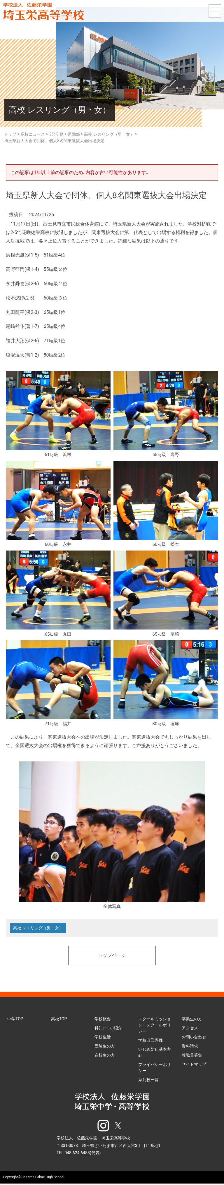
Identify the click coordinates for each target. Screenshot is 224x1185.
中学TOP (15, 1019)
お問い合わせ (194, 1038)
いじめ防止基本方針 (154, 1053)
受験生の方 (104, 1047)
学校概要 (102, 1019)
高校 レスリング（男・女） (38, 928)
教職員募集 (192, 1056)
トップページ (112, 956)
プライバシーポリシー (154, 1068)
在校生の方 (104, 1056)
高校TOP (59, 1019)
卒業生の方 (192, 1019)
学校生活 (102, 1038)
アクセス (190, 1028)
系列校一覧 (148, 1080)
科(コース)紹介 (108, 1028)
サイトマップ (194, 1065)
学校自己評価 (150, 1041)
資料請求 (190, 1047)
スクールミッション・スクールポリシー (154, 1025)
